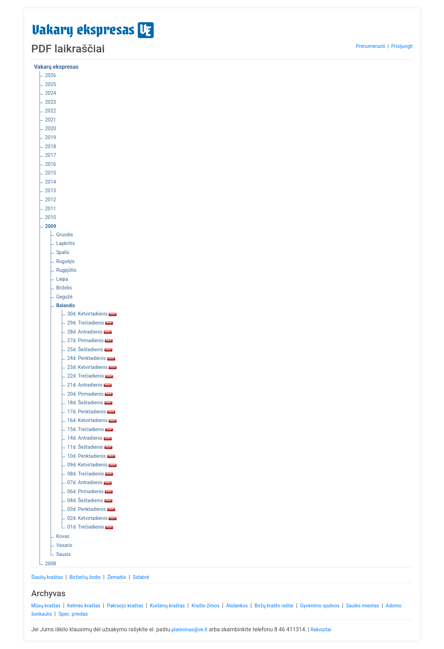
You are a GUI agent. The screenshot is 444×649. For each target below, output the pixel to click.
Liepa (62, 279)
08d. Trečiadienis (90, 474)
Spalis (62, 252)
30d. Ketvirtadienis (92, 314)
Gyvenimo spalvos (320, 605)
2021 (50, 120)
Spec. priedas (73, 614)
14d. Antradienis (89, 438)
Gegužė (64, 297)
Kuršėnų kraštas (168, 605)
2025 (50, 84)
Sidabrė (141, 577)
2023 (50, 102)
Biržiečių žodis (85, 577)
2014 (50, 182)
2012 (50, 199)
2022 (50, 110)
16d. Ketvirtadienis (92, 420)
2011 (50, 208)
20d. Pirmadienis (90, 394)
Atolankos (237, 605)
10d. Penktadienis (91, 456)
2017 (50, 155)
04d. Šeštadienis (89, 500)
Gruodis (64, 234)
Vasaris (64, 545)
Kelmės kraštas (84, 605)
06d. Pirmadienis (90, 491)
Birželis (64, 287)
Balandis (65, 305)
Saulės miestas (363, 605)
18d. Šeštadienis (89, 402)
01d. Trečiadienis (90, 527)
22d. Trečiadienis (90, 376)
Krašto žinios (206, 605)
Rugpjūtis (66, 270)
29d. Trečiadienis (90, 323)
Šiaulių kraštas (47, 577)
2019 (50, 137)
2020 (50, 128)
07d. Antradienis (89, 482)
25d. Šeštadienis (89, 349)
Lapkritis (65, 243)
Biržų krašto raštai (275, 605)
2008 (50, 563)
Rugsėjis (65, 261)
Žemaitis (117, 577)
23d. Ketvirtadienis (92, 367)
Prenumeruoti (370, 46)
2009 (50, 226)
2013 (50, 190)
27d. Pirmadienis (90, 340)
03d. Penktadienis (91, 509)
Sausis (63, 554)
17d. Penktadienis (91, 411)
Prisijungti (402, 46)
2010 (50, 217)
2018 (50, 146)
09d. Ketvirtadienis (92, 464)
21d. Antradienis (89, 385)
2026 (50, 75)
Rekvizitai (321, 629)
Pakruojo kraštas (125, 605)
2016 (50, 164)
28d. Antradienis (89, 332)
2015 (50, 173)
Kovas (62, 536)
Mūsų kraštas (46, 605)
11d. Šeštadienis (89, 447)
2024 (50, 93)
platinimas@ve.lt (189, 629)
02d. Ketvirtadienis (92, 518)
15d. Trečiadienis (90, 429)
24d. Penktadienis (91, 358)
